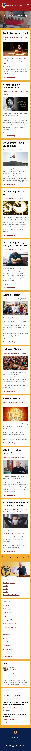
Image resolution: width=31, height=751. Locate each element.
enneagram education (10, 623)
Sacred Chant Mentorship (11, 595)
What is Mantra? (12, 398)
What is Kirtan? (11, 294)
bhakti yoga (6, 402)
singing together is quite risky (14, 533)
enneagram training (9, 627)
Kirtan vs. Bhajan (12, 349)
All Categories (7, 605)
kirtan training (18, 37)
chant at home (7, 509)
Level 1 (5, 586)
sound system (7, 657)
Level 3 (5, 592)
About (15, 741)
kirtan (5, 638)
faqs (4, 299)
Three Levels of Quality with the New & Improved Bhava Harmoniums (15, 703)
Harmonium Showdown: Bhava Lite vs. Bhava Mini (15, 715)
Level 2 (5, 589)
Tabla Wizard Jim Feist (15, 33)
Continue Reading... (9, 78)
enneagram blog (8, 620)
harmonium (6, 634)
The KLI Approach (9, 583)
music (5, 653)
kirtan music (7, 646)
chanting (6, 616)
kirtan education (8, 37)
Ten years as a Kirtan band (12, 695)
